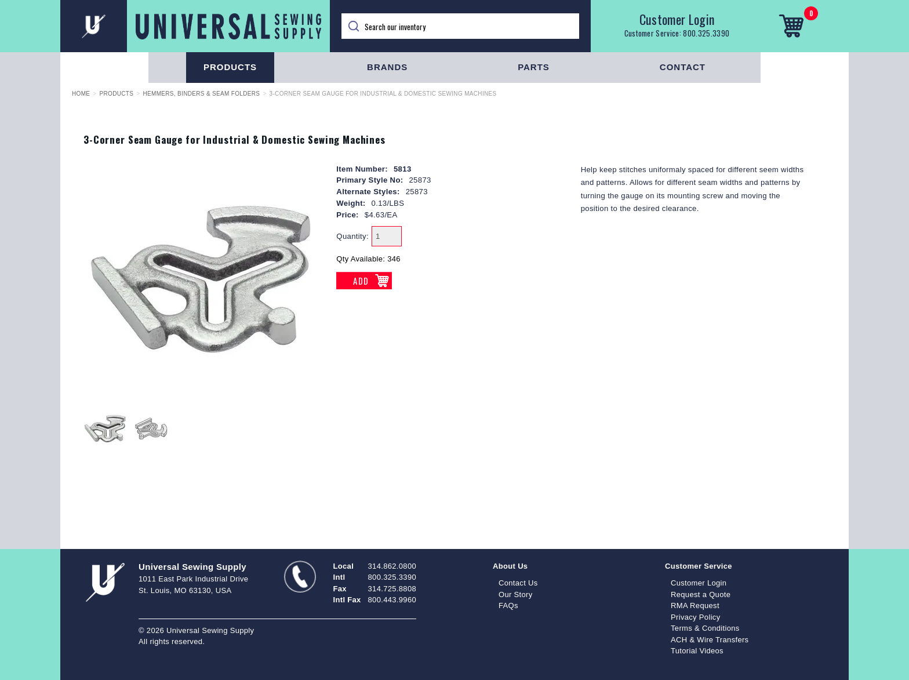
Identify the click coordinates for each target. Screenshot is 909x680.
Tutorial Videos (697, 650)
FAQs (508, 605)
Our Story (516, 594)
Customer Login (677, 19)
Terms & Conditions (705, 628)
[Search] (460, 26)
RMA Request (695, 605)
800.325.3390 (706, 33)
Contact (683, 67)
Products (230, 67)
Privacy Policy (696, 617)
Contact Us (518, 583)
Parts (534, 67)
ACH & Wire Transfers (709, 639)
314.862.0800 (392, 566)
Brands (387, 67)
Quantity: (352, 236)
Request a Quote (700, 594)
